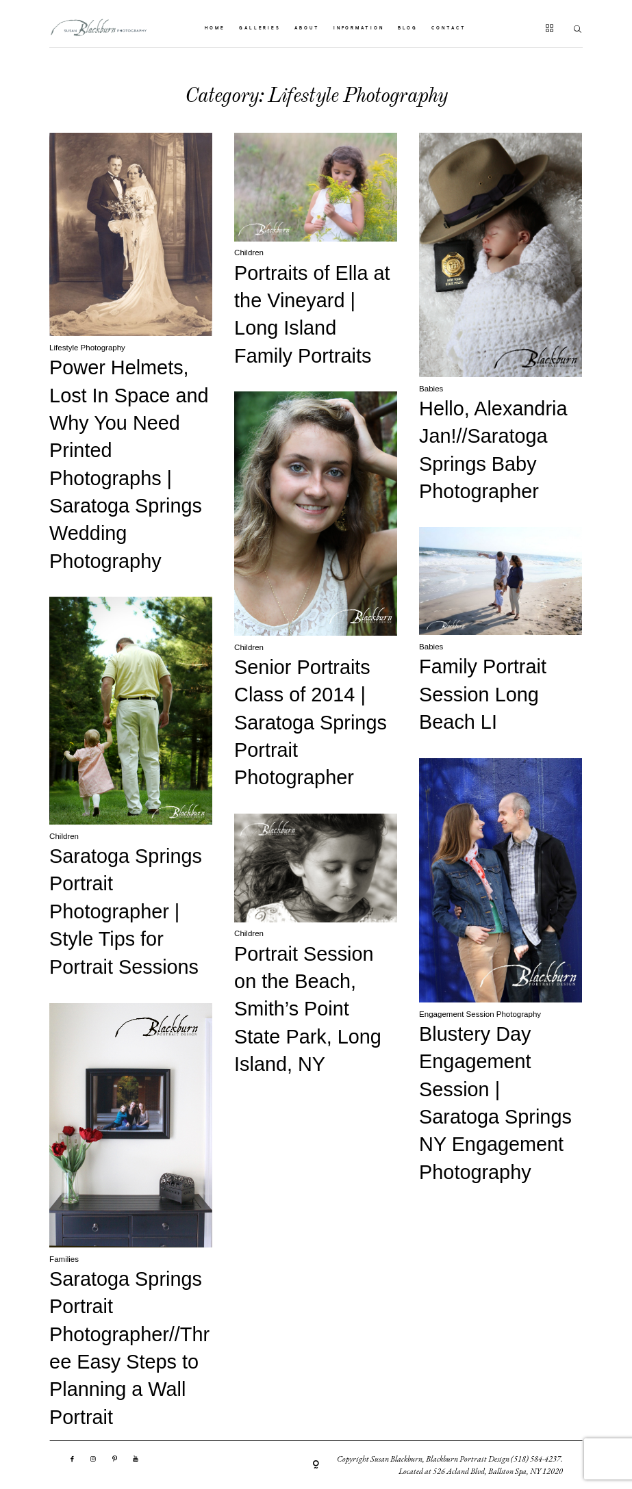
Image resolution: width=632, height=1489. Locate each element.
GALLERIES (260, 28)
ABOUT (306, 28)
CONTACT (448, 28)
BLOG (408, 28)
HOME (215, 28)
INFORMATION (358, 28)
